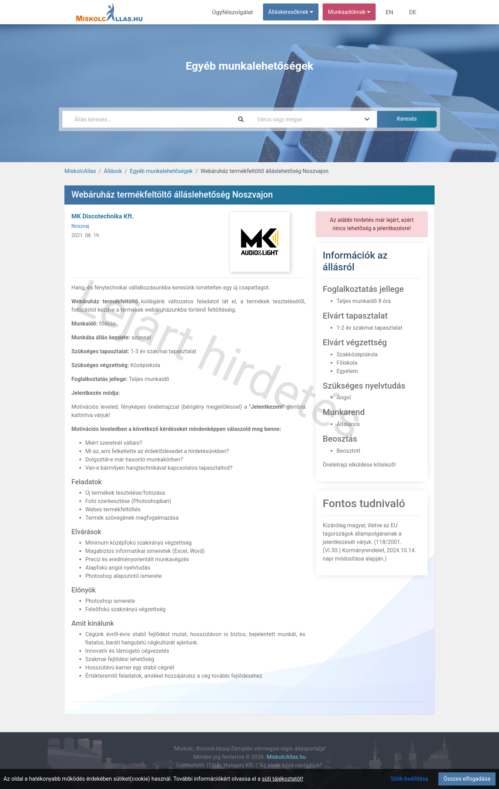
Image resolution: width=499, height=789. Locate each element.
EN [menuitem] (392, 12)
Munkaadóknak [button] (352, 12)
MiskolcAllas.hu (286, 757)
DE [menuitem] (413, 12)
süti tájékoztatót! (282, 778)
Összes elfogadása (467, 778)
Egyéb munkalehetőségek (161, 171)
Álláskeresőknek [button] (294, 12)
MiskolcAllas (80, 171)
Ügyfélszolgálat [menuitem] (238, 12)
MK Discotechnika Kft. (102, 216)
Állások (113, 171)
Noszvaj (80, 226)
